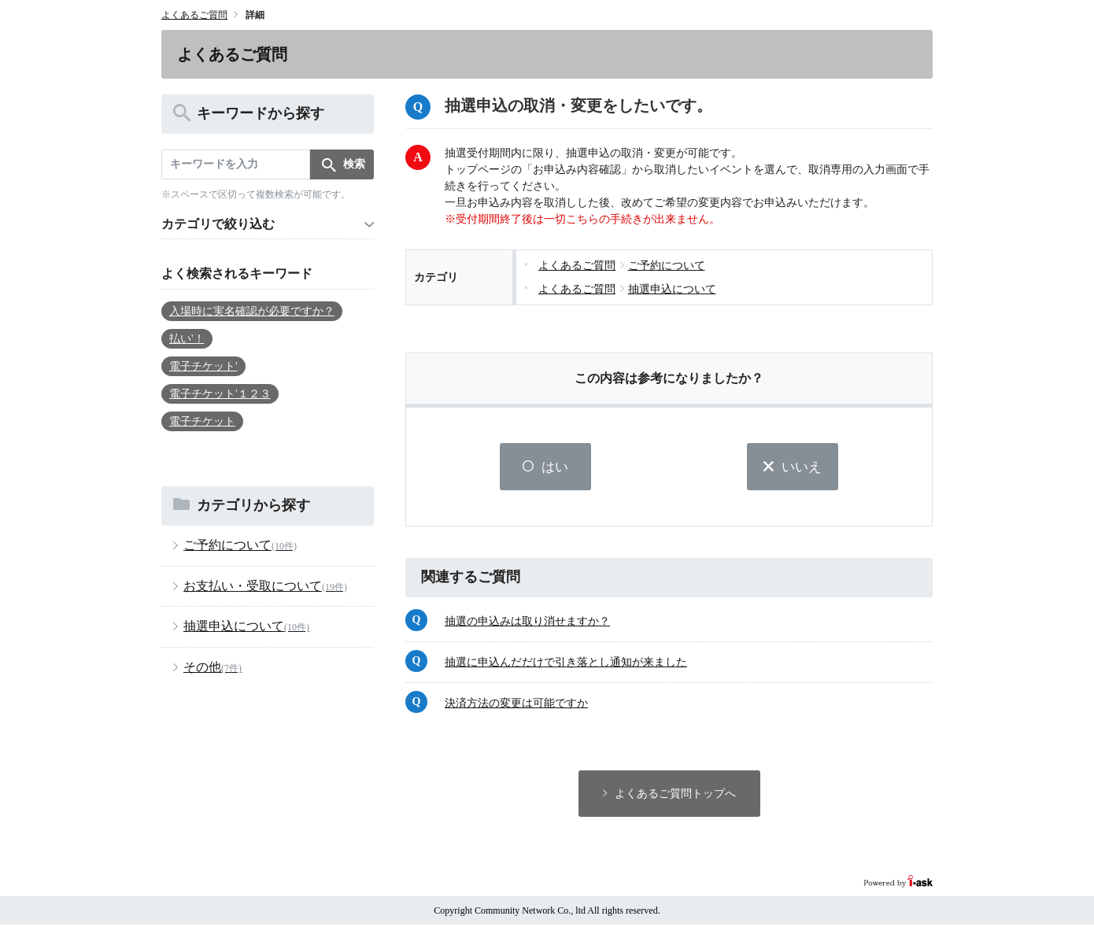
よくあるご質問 (194, 14)
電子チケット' (203, 366)
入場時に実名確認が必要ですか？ (251, 311)
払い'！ (187, 339)
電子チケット (202, 421)
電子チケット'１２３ (220, 394)
